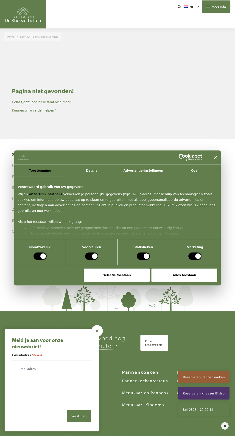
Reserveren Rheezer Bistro (204, 393)
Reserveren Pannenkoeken (204, 377)
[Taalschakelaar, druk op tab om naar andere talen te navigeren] (191, 7)
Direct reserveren (153, 343)
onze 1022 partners (45, 194)
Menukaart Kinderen (143, 404)
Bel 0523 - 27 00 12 (198, 409)
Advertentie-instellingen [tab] (143, 170)
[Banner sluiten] (215, 157)
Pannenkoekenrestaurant (148, 380)
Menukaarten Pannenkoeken (151, 392)
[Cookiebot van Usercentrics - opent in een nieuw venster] (185, 157)
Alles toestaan (184, 275)
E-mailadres (27, 355)
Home (10, 36)
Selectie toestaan (117, 275)
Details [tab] (92, 170)
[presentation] (47, 404)
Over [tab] (195, 170)
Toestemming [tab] (40, 170)
